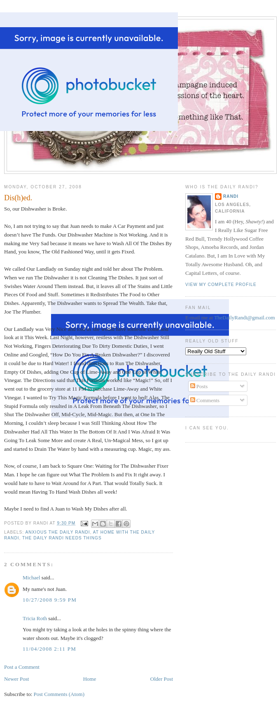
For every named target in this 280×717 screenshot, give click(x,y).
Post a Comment (22, 667)
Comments (205, 400)
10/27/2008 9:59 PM (50, 600)
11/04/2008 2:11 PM (49, 649)
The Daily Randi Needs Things (62, 538)
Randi (230, 196)
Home (89, 679)
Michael (31, 577)
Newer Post (16, 679)
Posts (199, 386)
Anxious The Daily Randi (57, 532)
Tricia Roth (35, 618)
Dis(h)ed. (18, 198)
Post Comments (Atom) (59, 694)
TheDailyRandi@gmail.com (244, 317)
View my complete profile (221, 284)
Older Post (161, 679)
